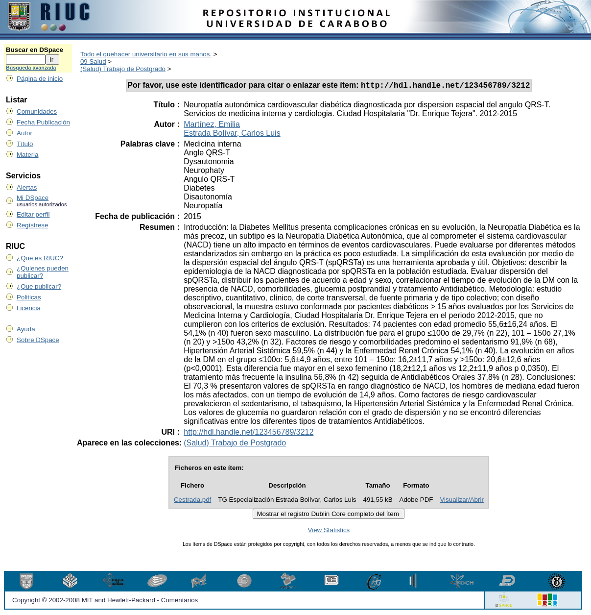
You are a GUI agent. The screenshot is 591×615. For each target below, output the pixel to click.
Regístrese (32, 225)
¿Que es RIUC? (40, 258)
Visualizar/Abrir (461, 501)
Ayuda (26, 329)
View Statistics (329, 531)
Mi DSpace (32, 197)
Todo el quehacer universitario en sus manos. (146, 54)
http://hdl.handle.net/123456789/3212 (248, 433)
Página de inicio (40, 78)
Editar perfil (33, 214)
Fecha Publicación (43, 122)
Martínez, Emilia (212, 126)
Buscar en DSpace (34, 49)
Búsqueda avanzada (31, 68)
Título (25, 144)
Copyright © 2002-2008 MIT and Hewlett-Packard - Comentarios (105, 601)
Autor (24, 133)
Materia (27, 154)
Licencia (29, 308)
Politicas (29, 297)
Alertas (27, 187)
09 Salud (93, 61)
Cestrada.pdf (192, 501)
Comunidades (37, 111)
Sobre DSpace (38, 340)
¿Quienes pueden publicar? (43, 272)
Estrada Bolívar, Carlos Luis (232, 134)
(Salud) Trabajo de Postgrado (122, 69)
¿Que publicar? (39, 286)
